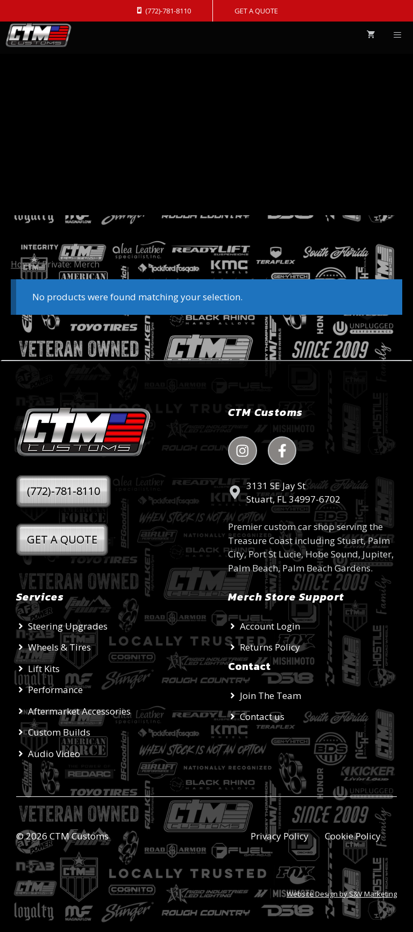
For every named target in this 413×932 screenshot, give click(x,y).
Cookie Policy (353, 836)
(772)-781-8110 (63, 491)
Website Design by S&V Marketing (342, 894)
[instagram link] (242, 450)
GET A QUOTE (256, 11)
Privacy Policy (280, 836)
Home (22, 264)
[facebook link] (282, 450)
